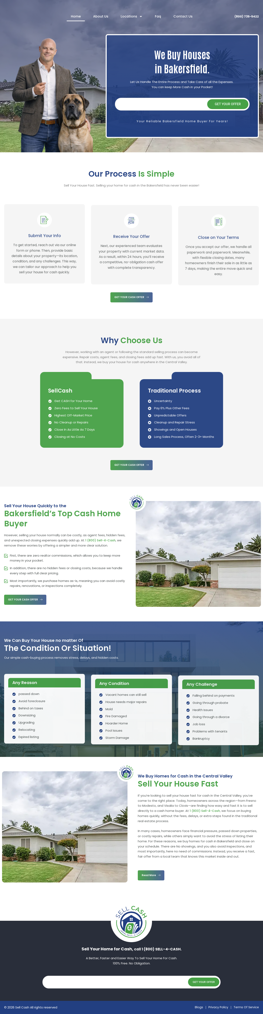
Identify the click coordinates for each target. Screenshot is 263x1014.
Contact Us (181, 16)
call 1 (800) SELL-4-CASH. (158, 949)
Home (74, 16)
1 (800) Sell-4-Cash (101, 540)
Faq (156, 16)
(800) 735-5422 (244, 16)
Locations (130, 16)
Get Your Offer (228, 104)
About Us (99, 16)
